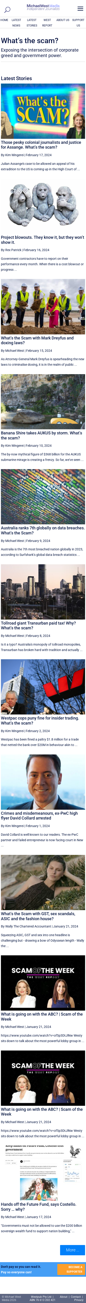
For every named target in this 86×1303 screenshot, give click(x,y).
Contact (76, 1296)
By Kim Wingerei (12, 155)
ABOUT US (62, 20)
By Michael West (12, 350)
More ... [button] (72, 1250)
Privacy (78, 1300)
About (64, 1296)
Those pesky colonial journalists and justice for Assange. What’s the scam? (41, 145)
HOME (4, 20)
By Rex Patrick (11, 250)
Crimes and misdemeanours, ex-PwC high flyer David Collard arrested (39, 816)
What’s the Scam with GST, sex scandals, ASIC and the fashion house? (38, 916)
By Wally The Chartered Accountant (26, 926)
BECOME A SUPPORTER (74, 1269)
